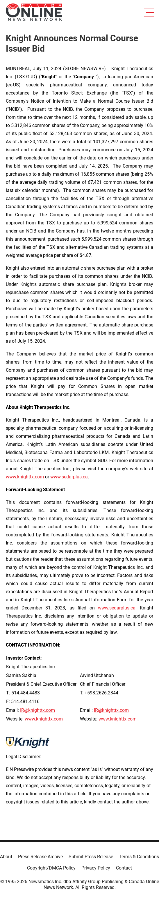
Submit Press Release (91, 856)
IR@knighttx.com (37, 710)
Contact (124, 868)
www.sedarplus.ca (116, 608)
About (6, 856)
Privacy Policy (95, 868)
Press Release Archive (40, 856)
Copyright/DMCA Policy (51, 868)
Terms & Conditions (139, 856)
